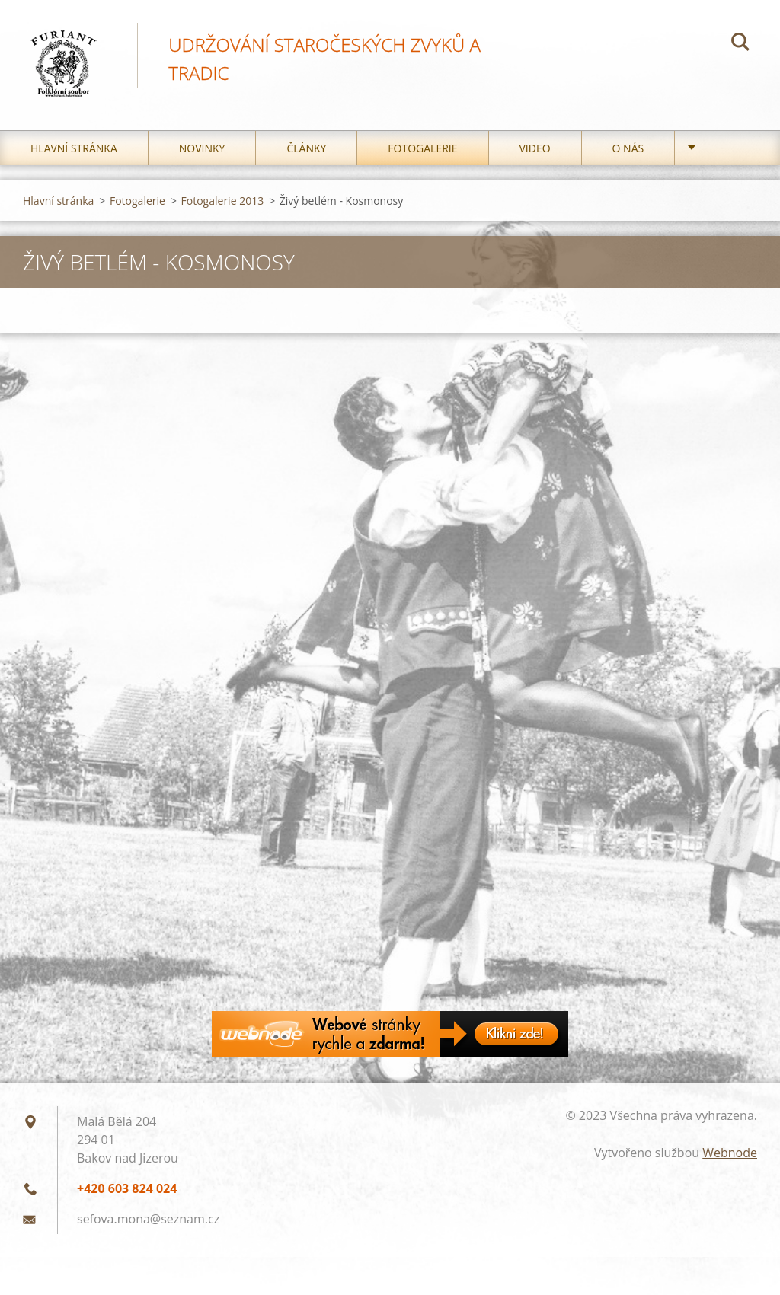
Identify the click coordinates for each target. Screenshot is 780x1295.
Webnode (729, 1156)
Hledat (740, 44)
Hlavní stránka (73, 152)
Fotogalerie (422, 152)
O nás (628, 152)
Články (306, 152)
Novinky (202, 152)
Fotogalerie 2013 (222, 204)
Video (535, 152)
